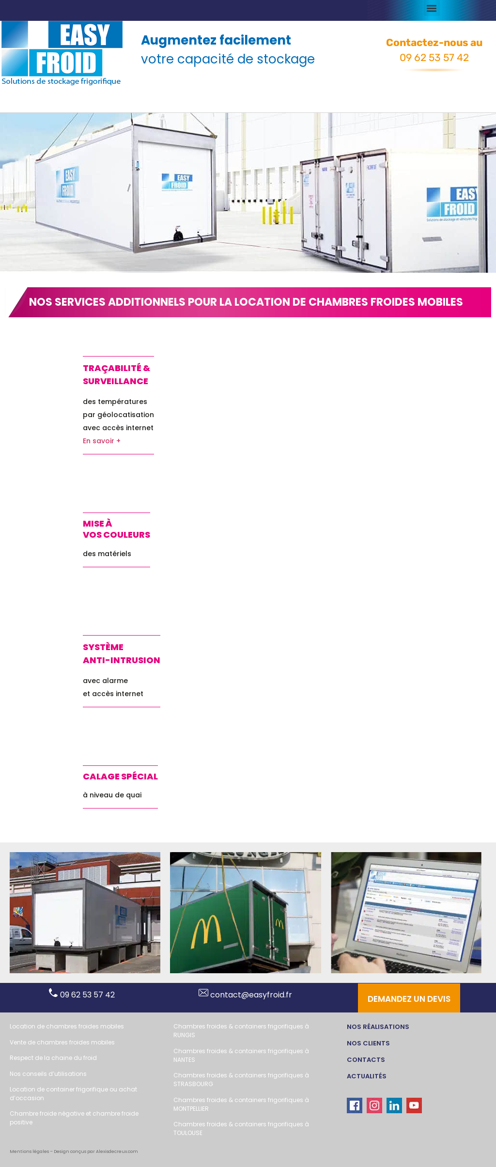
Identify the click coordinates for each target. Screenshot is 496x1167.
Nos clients (368, 1043)
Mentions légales (29, 1151)
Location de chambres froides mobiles (67, 1026)
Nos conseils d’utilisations (48, 1074)
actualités (367, 1076)
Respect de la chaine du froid (53, 1058)
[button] (432, 8)
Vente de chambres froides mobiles (62, 1042)
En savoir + (102, 441)
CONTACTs (366, 1059)
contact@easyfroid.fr (245, 994)
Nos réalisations (378, 1026)
